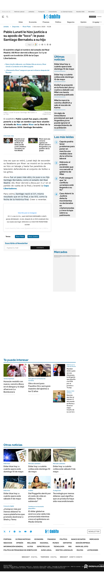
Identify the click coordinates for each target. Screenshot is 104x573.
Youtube (25, 531)
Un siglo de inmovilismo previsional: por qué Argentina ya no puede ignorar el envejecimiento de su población (63, 120)
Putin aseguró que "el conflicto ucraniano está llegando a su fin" (66, 183)
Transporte (41, 11)
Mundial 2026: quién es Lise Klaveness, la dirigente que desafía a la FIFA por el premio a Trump (71, 378)
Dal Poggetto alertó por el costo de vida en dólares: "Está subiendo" (39, 497)
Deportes (15, 26)
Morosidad (91, 11)
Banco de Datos (78, 539)
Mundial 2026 (80, 11)
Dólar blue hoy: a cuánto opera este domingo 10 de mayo (64, 66)
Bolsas (62, 256)
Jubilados (31, 11)
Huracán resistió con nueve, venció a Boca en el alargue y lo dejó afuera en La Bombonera (14, 386)
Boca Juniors (33, 236)
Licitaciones (92, 550)
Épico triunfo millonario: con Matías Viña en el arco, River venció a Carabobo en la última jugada (26, 65)
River (31, 124)
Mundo (56, 543)
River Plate (27, 26)
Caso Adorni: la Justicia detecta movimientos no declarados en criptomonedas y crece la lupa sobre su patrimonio (66, 204)
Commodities (69, 256)
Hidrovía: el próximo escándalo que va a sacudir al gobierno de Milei (66, 168)
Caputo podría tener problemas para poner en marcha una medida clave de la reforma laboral (67, 150)
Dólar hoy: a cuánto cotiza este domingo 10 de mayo (64, 77)
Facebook (9, 531)
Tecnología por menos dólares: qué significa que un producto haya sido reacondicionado (63, 497)
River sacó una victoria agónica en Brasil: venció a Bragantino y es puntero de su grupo (45, 145)
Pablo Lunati (20, 228)
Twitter (5, 531)
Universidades (53, 11)
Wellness (31, 543)
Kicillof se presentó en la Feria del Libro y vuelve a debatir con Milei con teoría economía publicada (64, 90)
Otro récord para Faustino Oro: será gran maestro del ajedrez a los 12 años (39, 387)
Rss (69, 546)
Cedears (76, 256)
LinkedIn (20, 531)
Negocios (70, 22)
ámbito (6, 26)
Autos (30, 546)
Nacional (44, 543)
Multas (80, 550)
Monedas (57, 256)
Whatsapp (31, 531)
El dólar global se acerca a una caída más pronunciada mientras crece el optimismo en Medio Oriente (39, 516)
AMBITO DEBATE (71, 557)
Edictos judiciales (64, 550)
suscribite (93, 16)
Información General (13, 546)
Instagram (14, 531)
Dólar (21, 22)
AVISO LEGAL (46, 550)
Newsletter (99, 22)
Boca (19, 124)
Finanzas (46, 22)
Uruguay (95, 22)
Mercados (94, 539)
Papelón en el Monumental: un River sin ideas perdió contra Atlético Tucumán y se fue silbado (20, 145)
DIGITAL (30, 557)
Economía (33, 22)
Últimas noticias (22, 539)
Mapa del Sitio (82, 546)
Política (58, 22)
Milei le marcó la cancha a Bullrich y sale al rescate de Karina (63, 104)
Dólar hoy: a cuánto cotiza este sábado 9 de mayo (64, 469)
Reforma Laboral (19, 11)
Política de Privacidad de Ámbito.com (20, 550)
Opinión (83, 22)
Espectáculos (43, 546)
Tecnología (59, 546)
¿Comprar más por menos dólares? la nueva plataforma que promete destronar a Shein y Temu (14, 514)
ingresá (99, 16)
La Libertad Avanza (66, 11)
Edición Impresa (83, 543)
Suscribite (40, 247)
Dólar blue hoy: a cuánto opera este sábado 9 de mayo (12, 496)
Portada (7, 539)
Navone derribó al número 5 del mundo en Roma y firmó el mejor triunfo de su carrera (71, 403)
